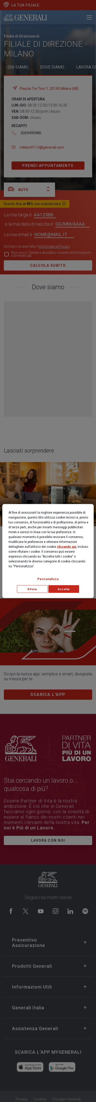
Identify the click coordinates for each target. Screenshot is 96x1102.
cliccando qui (66, 546)
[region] (47, 551)
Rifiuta (32, 589)
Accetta (64, 589)
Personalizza (47, 579)
